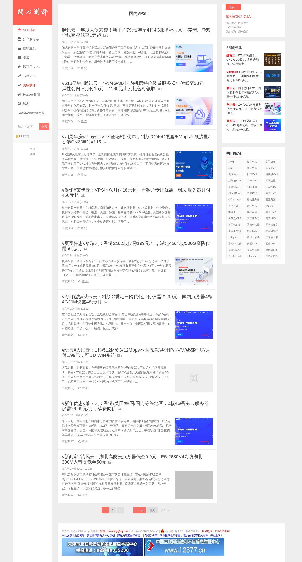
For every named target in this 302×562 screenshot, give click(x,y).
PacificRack (235, 256)
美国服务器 (253, 218)
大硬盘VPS (234, 218)
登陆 (32, 149)
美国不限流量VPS (234, 232)
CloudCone (234, 193)
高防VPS (271, 218)
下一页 (139, 510)
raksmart (252, 256)
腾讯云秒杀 (253, 237)
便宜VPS (252, 161)
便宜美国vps (271, 200)
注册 (32, 153)
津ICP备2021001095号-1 (144, 531)
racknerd (252, 186)
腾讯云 (269, 205)
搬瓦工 (232, 212)
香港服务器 (253, 199)
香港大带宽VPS (272, 257)
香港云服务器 (272, 225)
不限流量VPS (271, 181)
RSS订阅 (22, 136)
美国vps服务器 (234, 225)
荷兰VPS (252, 205)
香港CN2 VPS (233, 187)
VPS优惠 (27, 30)
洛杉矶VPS (272, 174)
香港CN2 (252, 193)
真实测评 (271, 168)
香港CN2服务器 (234, 244)
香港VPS (252, 168)
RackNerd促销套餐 (31, 113)
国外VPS (271, 243)
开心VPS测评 (32, 12)
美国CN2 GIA (252, 244)
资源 (23, 57)
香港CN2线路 (234, 250)
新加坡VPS (234, 180)
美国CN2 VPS (271, 213)
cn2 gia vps (234, 199)
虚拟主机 (27, 48)
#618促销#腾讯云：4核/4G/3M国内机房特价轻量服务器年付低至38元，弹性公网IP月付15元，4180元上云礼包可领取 (135, 86)
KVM (231, 161)
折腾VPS (27, 76)
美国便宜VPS (233, 175)
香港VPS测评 (253, 225)
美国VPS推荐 (272, 232)
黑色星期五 (272, 249)
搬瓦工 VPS (29, 66)
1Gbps (232, 237)
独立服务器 (28, 39)
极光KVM (252, 231)
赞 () (82, 68)
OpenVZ (251, 180)
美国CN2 (271, 193)
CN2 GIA (271, 186)
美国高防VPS (252, 213)
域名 (23, 103)
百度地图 (93, 531)
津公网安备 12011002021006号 (180, 531)
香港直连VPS (233, 206)
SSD (231, 168)
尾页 (152, 510)
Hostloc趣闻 (29, 94)
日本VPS (252, 174)
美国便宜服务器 (272, 238)
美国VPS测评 (253, 250)
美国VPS (271, 161)
